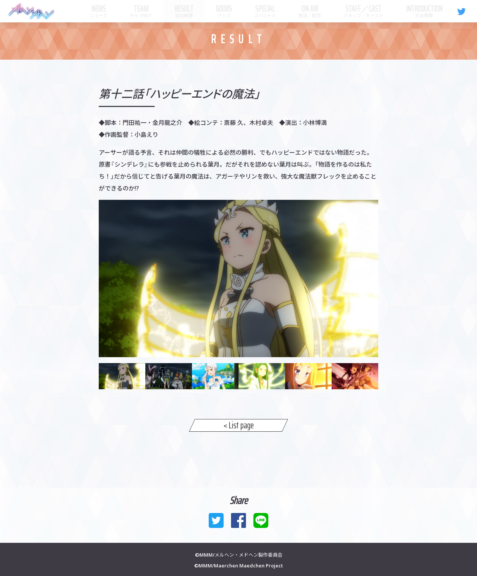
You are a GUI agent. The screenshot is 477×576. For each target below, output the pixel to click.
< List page (239, 425)
